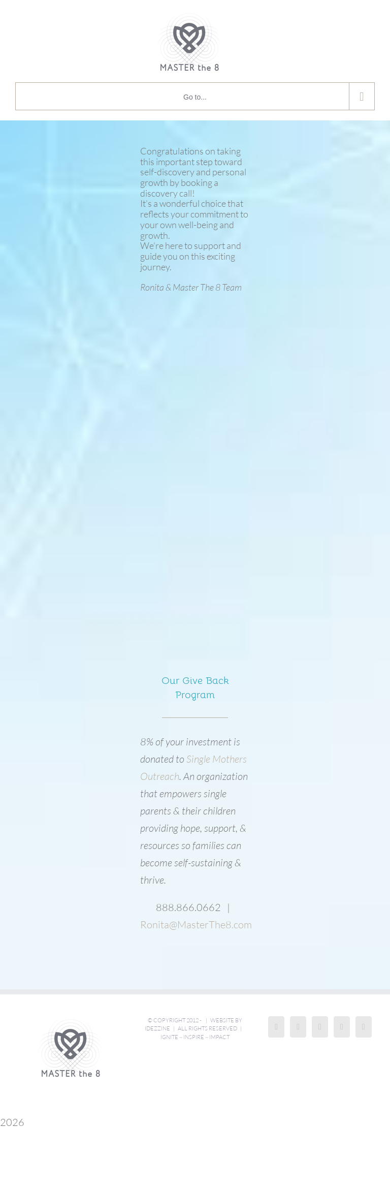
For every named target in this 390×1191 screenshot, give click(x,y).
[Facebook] (276, 1027)
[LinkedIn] (320, 1027)
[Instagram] (298, 1027)
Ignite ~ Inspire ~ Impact (195, 1037)
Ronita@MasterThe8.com (196, 924)
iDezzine (157, 1028)
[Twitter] (342, 1027)
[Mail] (363, 1027)
